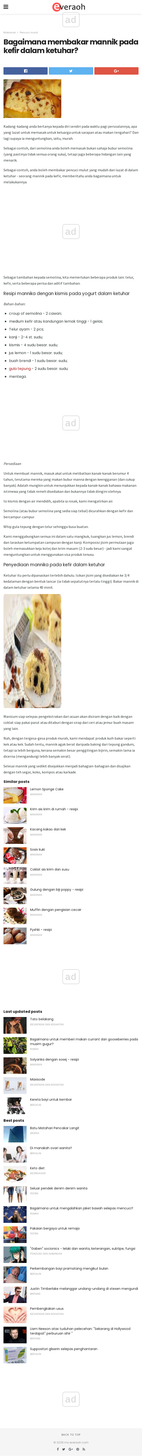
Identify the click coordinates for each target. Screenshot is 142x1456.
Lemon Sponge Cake (47, 789)
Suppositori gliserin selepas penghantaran (63, 1349)
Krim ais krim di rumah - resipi (54, 809)
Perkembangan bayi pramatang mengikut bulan (69, 1268)
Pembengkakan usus (47, 1308)
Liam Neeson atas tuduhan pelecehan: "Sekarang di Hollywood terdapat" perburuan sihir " (80, 1331)
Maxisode (37, 1079)
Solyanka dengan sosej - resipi (54, 1059)
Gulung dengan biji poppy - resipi (56, 889)
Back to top (71, 1435)
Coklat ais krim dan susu (49, 869)
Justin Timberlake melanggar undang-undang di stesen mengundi (84, 1288)
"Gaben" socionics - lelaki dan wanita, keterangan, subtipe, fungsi (82, 1248)
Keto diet (37, 1168)
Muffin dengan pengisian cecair (55, 909)
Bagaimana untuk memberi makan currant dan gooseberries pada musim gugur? (84, 1041)
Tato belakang (41, 1019)
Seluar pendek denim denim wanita (58, 1188)
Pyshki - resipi (41, 929)
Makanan (9, 32)
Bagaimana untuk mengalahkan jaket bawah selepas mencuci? (81, 1208)
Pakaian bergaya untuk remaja (55, 1228)
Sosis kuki (37, 849)
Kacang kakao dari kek (48, 829)
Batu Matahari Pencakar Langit (54, 1128)
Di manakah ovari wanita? (51, 1148)
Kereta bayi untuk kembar (51, 1099)
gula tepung (20, 368)
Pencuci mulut (29, 32)
